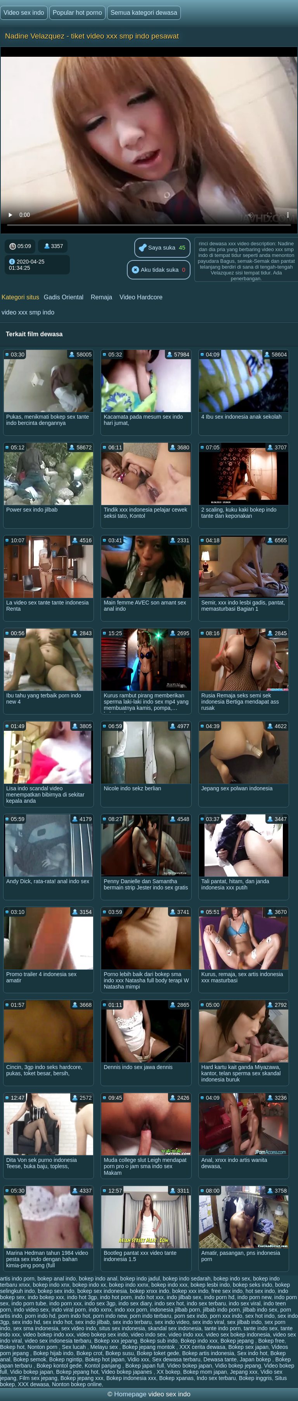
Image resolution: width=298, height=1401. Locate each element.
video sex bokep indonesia (238, 1334)
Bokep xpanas (176, 1378)
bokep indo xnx (51, 1285)
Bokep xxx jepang (115, 1341)
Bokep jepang (237, 1341)
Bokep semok (29, 1359)
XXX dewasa (33, 1384)
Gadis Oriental (63, 297)
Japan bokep (256, 1359)
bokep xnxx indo (149, 1291)
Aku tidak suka (155, 270)
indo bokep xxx (46, 1297)
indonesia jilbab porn (175, 1310)
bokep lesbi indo (210, 1285)
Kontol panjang (103, 1366)
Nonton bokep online (77, 1384)
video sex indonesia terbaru (58, 1341)
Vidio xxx (138, 1359)
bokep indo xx (89, 1285)
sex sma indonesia (35, 1328)
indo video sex (31, 1310)
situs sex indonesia (122, 1328)
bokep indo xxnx (128, 1285)
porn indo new (110, 1316)
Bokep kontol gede (58, 1366)
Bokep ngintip (65, 1359)
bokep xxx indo (190, 1291)
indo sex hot (169, 1303)
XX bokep (168, 1372)
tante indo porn (222, 1328)
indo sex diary (134, 1303)
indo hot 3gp (82, 1297)
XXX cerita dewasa (202, 1347)
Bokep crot (89, 1353)
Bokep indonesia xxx (131, 1378)
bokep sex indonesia (102, 1291)
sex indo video (172, 1322)
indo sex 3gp (100, 1303)
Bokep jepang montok (149, 1347)
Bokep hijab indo (53, 1353)
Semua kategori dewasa (144, 12)
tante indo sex (260, 1328)
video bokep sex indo (102, 1334)
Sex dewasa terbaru (176, 1359)
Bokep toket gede (158, 1353)
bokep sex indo (56, 1291)
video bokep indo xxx (48, 1334)
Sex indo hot (252, 1353)
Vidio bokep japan (31, 1372)
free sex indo (227, 1291)
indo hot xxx (149, 1297)
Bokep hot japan (104, 1359)
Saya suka (157, 248)
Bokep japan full (144, 1366)
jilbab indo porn (221, 1310)
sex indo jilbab (92, 1322)
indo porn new (254, 1297)
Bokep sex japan (248, 1347)
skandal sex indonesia (174, 1328)
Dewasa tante (220, 1359)
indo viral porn (69, 1310)
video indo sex (148, 1334)
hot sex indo (260, 1291)
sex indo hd (26, 1322)
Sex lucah (74, 1347)
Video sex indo (23, 12)
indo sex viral (245, 1303)
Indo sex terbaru (216, 1378)
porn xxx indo (226, 1316)
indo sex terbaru (206, 1303)
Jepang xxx (244, 1372)
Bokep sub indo (159, 1341)
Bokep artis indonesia (208, 1353)
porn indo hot (74, 1316)
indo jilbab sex (184, 1297)
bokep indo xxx (169, 1285)
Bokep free (271, 1341)
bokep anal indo (57, 1278)
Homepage (130, 1394)
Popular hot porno (77, 12)
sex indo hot (58, 1322)
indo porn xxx (65, 1303)
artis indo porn (17, 1278)
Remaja (101, 297)
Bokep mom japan (205, 1372)
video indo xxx (185, 1334)
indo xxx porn (131, 1310)
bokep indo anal (98, 1278)
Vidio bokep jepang (238, 1366)
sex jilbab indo (244, 1322)
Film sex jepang (38, 1378)
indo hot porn (116, 1297)
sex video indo (78, 1328)
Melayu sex (105, 1347)
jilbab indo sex (260, 1310)
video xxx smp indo (28, 312)
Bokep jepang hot (77, 1372)
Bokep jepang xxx (82, 1378)
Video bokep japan (189, 1366)
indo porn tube (29, 1303)
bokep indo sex (231, 1278)
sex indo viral (208, 1322)
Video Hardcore (141, 297)
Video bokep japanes (127, 1372)
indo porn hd (219, 1297)
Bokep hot (12, 1347)
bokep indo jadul (140, 1278)
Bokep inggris (255, 1378)
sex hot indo (260, 1316)
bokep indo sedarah (187, 1278)
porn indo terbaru (151, 1316)
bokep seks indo (252, 1285)
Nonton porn (43, 1347)
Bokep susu (120, 1353)
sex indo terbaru (132, 1322)
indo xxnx (100, 1310)
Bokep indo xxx (198, 1341)
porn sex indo (190, 1316)
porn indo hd (40, 1316)
